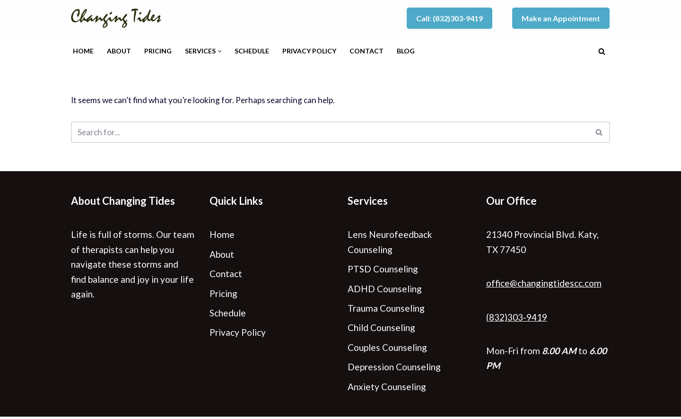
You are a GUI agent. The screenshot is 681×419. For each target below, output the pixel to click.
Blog (406, 51)
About (119, 51)
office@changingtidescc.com (544, 284)
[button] (219, 51)
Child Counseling (381, 329)
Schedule (252, 51)
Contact (366, 51)
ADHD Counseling (385, 289)
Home (83, 51)
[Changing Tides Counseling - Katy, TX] (119, 18)
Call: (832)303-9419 (449, 18)
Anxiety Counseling (387, 388)
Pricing (158, 51)
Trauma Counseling (386, 309)
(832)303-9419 (516, 318)
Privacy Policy (309, 51)
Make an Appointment (561, 18)
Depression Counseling (394, 368)
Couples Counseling (387, 348)
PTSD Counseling (383, 269)
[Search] (601, 51)
